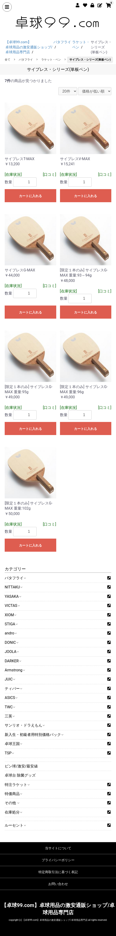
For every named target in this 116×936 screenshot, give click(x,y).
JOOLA (12, 651)
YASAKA (13, 596)
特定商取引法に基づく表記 (58, 872)
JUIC (10, 679)
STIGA (11, 624)
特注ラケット (17, 784)
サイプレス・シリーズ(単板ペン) (90, 59)
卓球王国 (13, 744)
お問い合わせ (58, 884)
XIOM (10, 615)
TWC (10, 707)
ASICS (11, 697)
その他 (12, 803)
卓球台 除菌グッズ (20, 775)
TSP (9, 753)
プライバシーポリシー (58, 860)
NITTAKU (13, 587)
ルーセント (15, 825)
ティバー (13, 688)
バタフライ (15, 578)
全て (7, 59)
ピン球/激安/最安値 (21, 766)
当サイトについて (58, 848)
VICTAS (12, 605)
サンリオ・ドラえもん (24, 725)
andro (10, 633)
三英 (9, 716)
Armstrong (15, 670)
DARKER (13, 661)
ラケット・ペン (51, 59)
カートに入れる (30, 196)
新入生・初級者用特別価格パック (34, 734)
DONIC (11, 642)
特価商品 (13, 794)
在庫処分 (13, 812)
